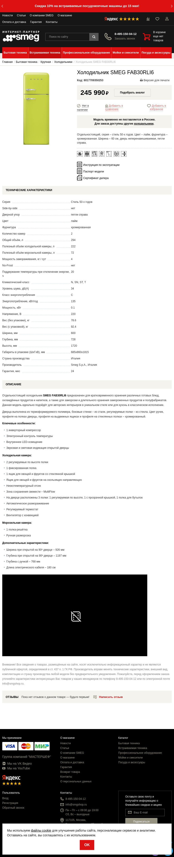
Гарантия (36, 22)
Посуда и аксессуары (131, 762)
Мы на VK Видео (17, 763)
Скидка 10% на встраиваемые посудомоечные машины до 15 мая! (87, 6)
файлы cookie (41, 830)
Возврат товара (70, 772)
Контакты (52, 22)
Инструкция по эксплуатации (101, 165)
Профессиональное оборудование (140, 752)
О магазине (65, 15)
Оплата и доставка (14, 22)
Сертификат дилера (96, 178)
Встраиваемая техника (132, 748)
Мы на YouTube (16, 768)
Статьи (21, 15)
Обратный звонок (13, 807)
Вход (5, 798)
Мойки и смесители (130, 757)
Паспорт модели (93, 171)
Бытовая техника (129, 743)
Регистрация (10, 803)
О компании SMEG (41, 15)
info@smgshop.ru (76, 804)
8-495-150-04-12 (126, 34)
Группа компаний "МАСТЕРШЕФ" (26, 757)
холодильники (143, 123)
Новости (7, 15)
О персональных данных (76, 781)
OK (87, 845)
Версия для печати (154, 80)
